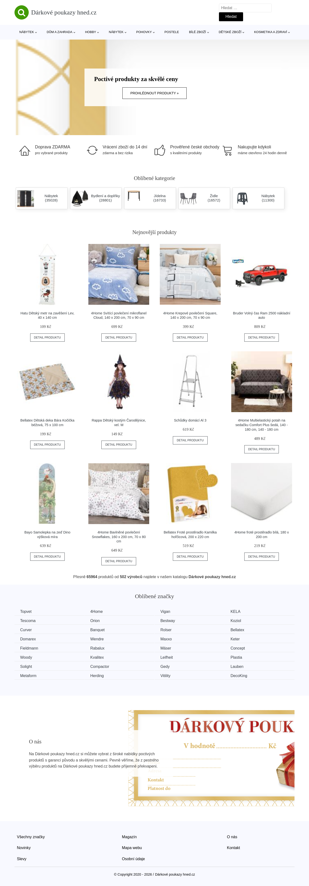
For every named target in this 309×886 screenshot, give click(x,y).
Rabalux (99, 648)
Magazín (129, 836)
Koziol (241, 620)
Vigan (169, 611)
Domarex (28, 639)
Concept (243, 648)
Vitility (169, 675)
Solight (26, 666)
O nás (232, 836)
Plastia (242, 657)
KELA (241, 611)
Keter (240, 639)
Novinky (24, 847)
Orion (97, 620)
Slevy (21, 858)
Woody (27, 657)
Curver (26, 630)
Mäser (169, 648)
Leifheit (170, 657)
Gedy (168, 666)
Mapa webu (132, 847)
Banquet (99, 630)
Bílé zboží (197, 32)
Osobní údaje (133, 858)
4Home (98, 611)
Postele (171, 32)
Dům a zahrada (59, 32)
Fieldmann (30, 648)
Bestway (171, 620)
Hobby (90, 32)
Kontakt (233, 847)
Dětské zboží (230, 32)
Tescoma (28, 620)
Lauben (242, 666)
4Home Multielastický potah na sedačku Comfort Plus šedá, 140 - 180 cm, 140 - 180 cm (261, 424)
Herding (99, 675)
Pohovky (144, 32)
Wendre (99, 639)
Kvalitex (99, 657)
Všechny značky (31, 836)
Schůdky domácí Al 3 (190, 420)
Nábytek (26, 32)
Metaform (29, 675)
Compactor (101, 666)
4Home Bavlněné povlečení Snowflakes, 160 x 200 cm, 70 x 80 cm (119, 536)
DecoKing (244, 675)
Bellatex (243, 630)
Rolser (169, 630)
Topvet (26, 611)
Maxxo (170, 639)
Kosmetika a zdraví (270, 32)
